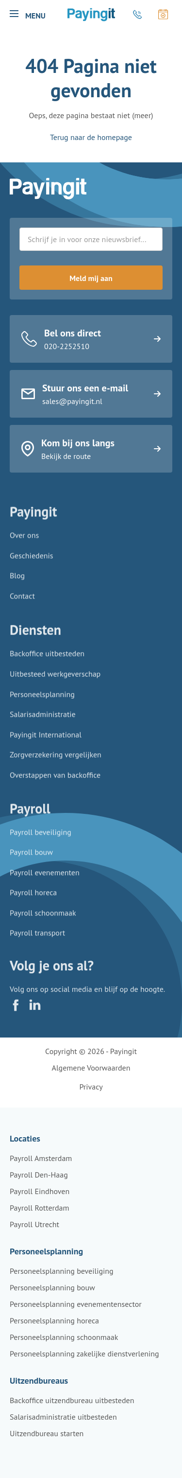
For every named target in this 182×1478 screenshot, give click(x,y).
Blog (17, 579)
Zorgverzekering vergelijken (55, 761)
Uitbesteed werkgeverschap (55, 681)
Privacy (90, 1086)
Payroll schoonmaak (43, 919)
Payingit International (46, 741)
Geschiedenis (31, 559)
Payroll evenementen (45, 878)
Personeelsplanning (42, 701)
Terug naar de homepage (91, 137)
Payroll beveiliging (40, 838)
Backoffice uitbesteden (47, 660)
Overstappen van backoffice (55, 782)
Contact (22, 600)
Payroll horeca (33, 898)
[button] (14, 13)
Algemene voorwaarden (91, 1068)
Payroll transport (37, 939)
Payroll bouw (31, 858)
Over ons (24, 539)
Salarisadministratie (43, 721)
